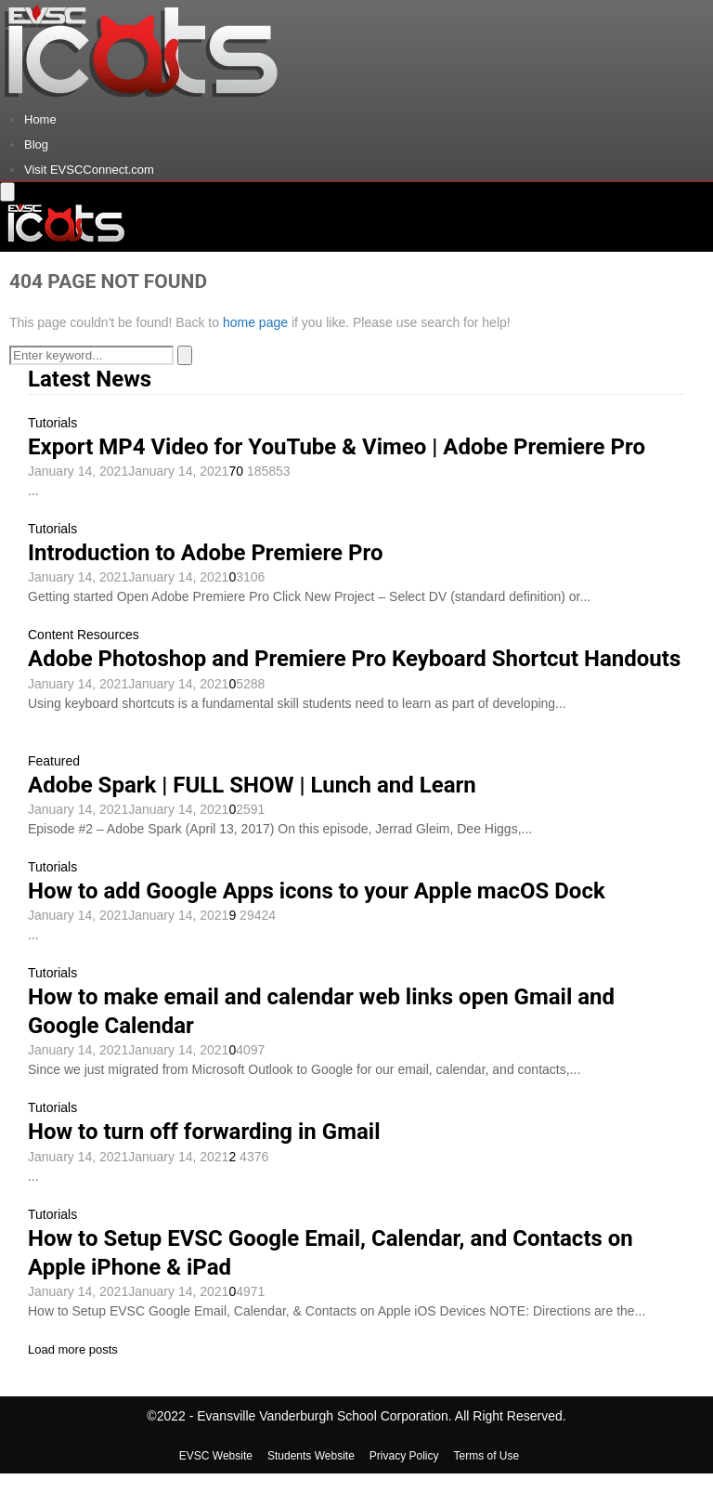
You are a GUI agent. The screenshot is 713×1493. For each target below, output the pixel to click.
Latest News (89, 379)
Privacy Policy (404, 1455)
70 (237, 471)
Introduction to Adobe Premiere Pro (205, 553)
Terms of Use (487, 1455)
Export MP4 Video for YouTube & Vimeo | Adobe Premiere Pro (336, 447)
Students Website (311, 1455)
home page (255, 322)
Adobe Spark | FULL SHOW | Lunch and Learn (252, 785)
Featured (54, 760)
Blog (36, 144)
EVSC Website (216, 1455)
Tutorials (52, 422)
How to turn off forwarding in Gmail (204, 1132)
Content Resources (83, 634)
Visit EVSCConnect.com (89, 170)
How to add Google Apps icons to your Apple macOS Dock (316, 891)
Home (40, 119)
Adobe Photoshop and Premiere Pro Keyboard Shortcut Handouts (354, 659)
